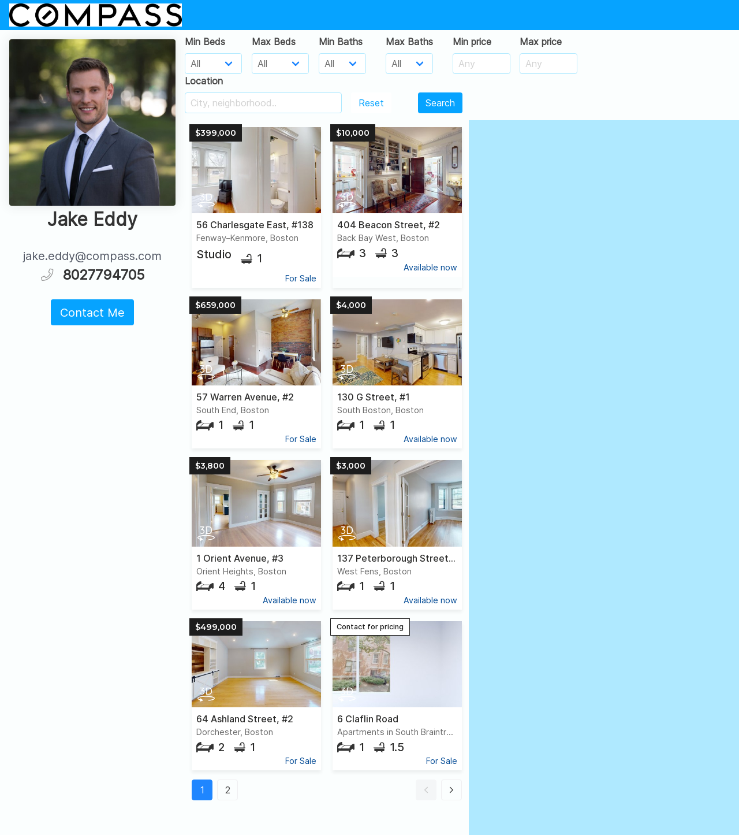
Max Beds (274, 41)
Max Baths (409, 41)
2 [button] (227, 790)
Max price (541, 41)
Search (440, 103)
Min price (472, 41)
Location (204, 81)
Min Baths (341, 41)
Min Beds (205, 41)
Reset (371, 103)
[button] (426, 790)
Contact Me (92, 313)
